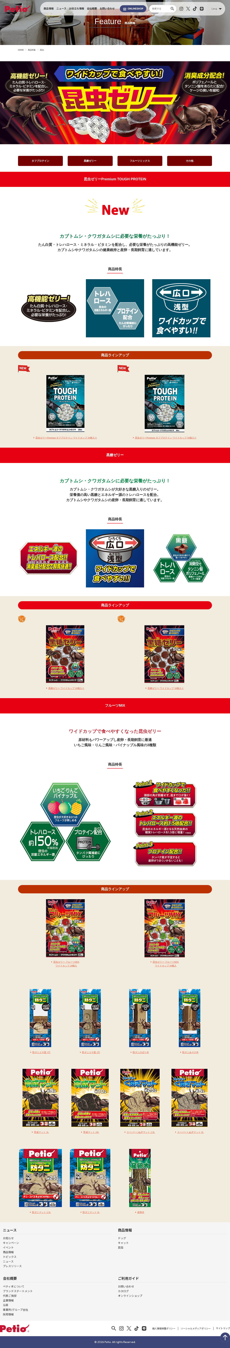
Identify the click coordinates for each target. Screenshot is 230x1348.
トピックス (9, 1257)
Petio (17, 8)
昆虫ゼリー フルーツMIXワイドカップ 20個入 (66, 964)
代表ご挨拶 (9, 1296)
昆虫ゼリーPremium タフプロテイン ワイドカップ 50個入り (165, 438)
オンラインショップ (130, 1296)
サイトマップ (223, 1328)
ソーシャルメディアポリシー (196, 1328)
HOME (21, 50)
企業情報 (8, 1300)
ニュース (61, 8)
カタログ (123, 1291)
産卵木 (140, 1212)
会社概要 (92, 8)
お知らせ (8, 1238)
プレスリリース (12, 1266)
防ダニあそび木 (190, 1052)
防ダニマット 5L (91, 1212)
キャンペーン (11, 1243)
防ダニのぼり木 (141, 1052)
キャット (123, 1243)
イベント (8, 1247)
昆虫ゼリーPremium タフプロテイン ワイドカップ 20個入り (66, 438)
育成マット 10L (91, 1132)
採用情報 (8, 1314)
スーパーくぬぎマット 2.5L (141, 1132)
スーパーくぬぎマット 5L (190, 1132)
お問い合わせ (107, 8)
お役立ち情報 (76, 8)
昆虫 (120, 1247)
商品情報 (49, 8)
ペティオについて (13, 1286)
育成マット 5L (41, 1132)
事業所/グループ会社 (15, 1310)
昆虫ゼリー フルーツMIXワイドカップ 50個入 (166, 964)
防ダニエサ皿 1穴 (41, 1052)
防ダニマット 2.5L (41, 1212)
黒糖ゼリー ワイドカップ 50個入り (166, 688)
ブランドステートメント (18, 1291)
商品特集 (32, 50)
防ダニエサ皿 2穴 (91, 1052)
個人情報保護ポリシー (164, 1328)
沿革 (5, 1305)
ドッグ (122, 1238)
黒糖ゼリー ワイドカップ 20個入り (66, 688)
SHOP (133, 8)
